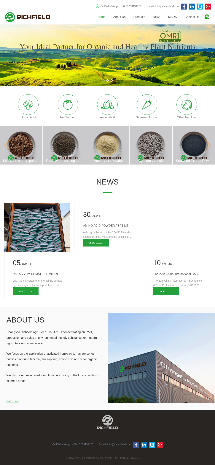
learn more (13, 401)
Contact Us (192, 16)
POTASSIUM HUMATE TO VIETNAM (37, 274)
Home (102, 16)
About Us (119, 16)
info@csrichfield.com (167, 6)
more (22, 291)
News (156, 16)
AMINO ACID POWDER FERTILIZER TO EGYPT (107, 225)
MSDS (172, 16)
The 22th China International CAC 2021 (178, 274)
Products (139, 16)
